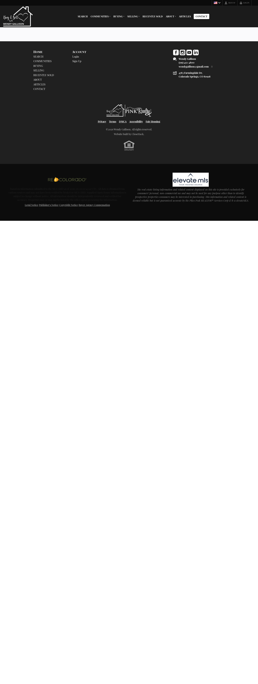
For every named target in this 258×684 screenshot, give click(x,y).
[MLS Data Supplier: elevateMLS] (190, 179)
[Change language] (217, 3)
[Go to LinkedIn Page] (196, 52)
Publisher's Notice (49, 205)
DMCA (122, 121)
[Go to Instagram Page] (182, 52)
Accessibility (136, 121)
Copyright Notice (68, 205)
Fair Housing (153, 121)
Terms (112, 121)
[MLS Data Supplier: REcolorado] (67, 179)
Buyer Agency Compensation (94, 205)
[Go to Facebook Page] (176, 52)
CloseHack (138, 134)
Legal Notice (31, 205)
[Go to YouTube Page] (189, 52)
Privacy (102, 121)
